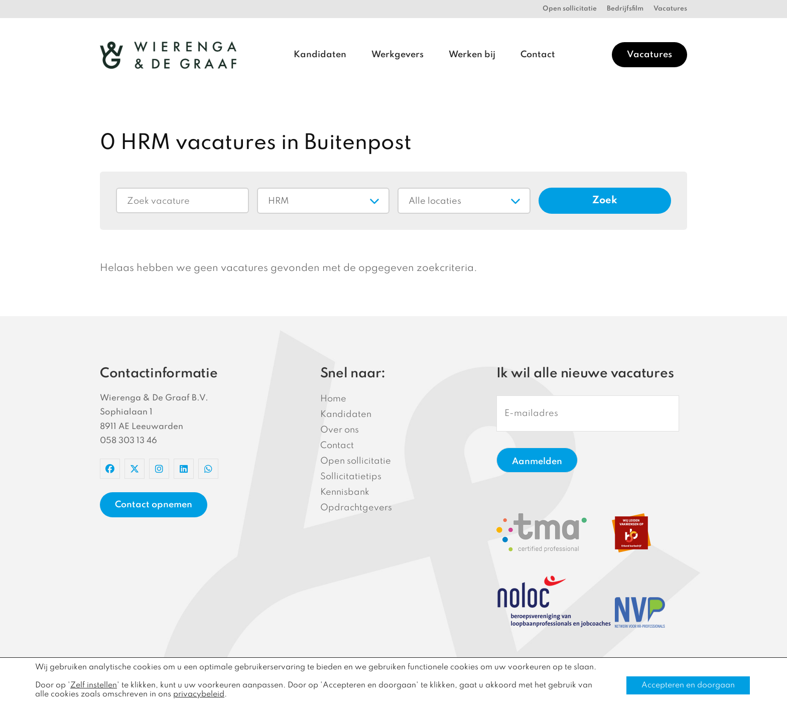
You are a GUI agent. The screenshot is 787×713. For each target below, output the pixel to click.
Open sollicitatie (570, 9)
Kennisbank (344, 492)
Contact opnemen (153, 504)
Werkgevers (397, 55)
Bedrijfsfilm (625, 9)
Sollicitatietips (350, 476)
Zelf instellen (93, 685)
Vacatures (670, 9)
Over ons (339, 430)
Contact (537, 55)
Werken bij (472, 55)
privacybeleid (198, 694)
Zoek (604, 201)
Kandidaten (320, 55)
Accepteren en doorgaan (688, 685)
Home (333, 398)
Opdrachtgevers (356, 507)
